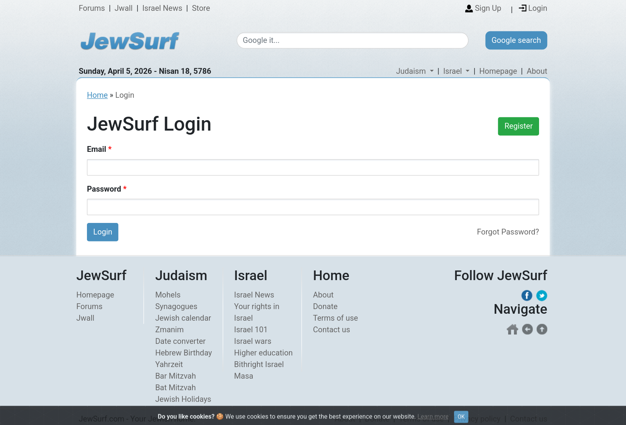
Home (97, 95)
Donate (325, 306)
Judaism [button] (412, 71)
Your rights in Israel (256, 312)
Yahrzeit (169, 364)
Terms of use (335, 318)
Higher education (263, 352)
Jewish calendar (183, 318)
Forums (92, 8)
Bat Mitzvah (175, 387)
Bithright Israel (259, 364)
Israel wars (252, 341)
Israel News (162, 8)
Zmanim (169, 329)
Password (106, 189)
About (537, 71)
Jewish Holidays (183, 399)
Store (201, 8)
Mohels (168, 294)
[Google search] (352, 40)
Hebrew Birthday (183, 352)
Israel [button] (453, 71)
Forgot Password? (508, 231)
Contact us (331, 329)
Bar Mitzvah (175, 376)
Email (99, 149)
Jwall (124, 8)
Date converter (180, 341)
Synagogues (176, 306)
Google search (516, 40)
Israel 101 (251, 329)
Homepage (498, 71)
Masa (243, 376)
